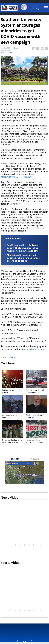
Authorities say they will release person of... (35, 391)
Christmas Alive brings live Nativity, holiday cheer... (12, 441)
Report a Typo (8, 357)
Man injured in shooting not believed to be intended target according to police (23, 258)
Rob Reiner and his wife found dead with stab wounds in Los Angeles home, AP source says (22, 248)
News (15, 48)
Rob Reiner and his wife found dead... (35, 416)
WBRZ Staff (7, 53)
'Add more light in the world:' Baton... (10, 416)
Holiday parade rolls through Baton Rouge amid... (34, 442)
